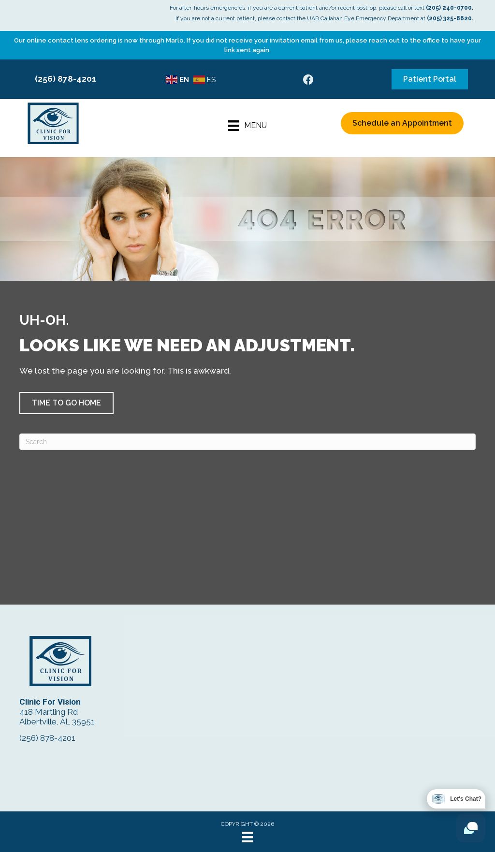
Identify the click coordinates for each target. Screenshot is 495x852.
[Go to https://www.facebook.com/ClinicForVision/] (308, 80)
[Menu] (247, 126)
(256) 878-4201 (65, 79)
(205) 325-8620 (449, 18)
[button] (66, 403)
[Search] (247, 441)
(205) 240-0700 (449, 7)
